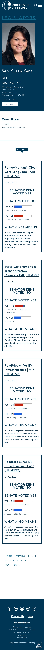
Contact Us (17, 616)
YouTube (16, 609)
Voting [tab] (22, 149)
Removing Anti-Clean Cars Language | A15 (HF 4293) (20, 171)
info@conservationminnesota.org (22, 643)
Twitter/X (34, 609)
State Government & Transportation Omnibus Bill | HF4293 (21, 270)
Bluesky (28, 609)
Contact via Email (8, 99)
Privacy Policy (22, 622)
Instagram (22, 609)
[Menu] (39, 5)
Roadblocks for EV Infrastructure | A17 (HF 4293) (19, 369)
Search (36, 5)
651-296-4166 (19, 95)
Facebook (9, 609)
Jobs (30, 616)
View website (9, 104)
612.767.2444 (22, 637)
